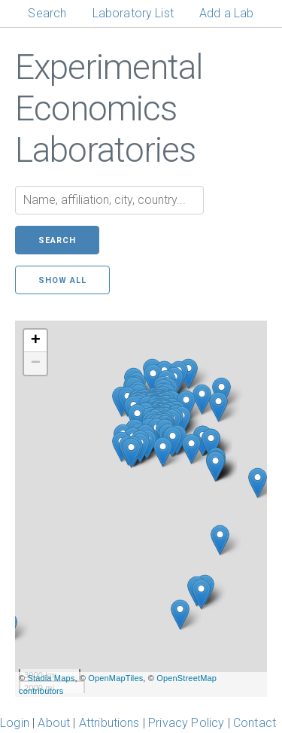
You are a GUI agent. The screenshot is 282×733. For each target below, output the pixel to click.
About (54, 723)
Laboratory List (133, 13)
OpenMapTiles (115, 678)
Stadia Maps (50, 678)
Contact (254, 723)
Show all (62, 280)
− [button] (36, 363)
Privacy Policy (186, 723)
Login (14, 723)
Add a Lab (226, 13)
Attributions (109, 723)
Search (47, 13)
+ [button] (36, 341)
